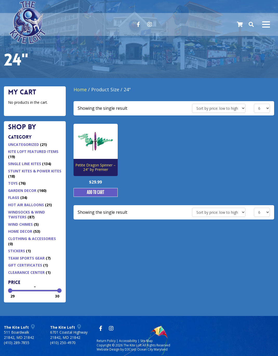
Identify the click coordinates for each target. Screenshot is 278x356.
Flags (13, 197)
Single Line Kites (24, 163)
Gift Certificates (25, 265)
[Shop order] (219, 108)
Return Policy (106, 341)
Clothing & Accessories (32, 238)
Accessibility (128, 341)
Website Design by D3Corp (116, 349)
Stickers (16, 250)
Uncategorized (23, 144)
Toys (13, 183)
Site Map (146, 341)
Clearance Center (26, 272)
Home (80, 89)
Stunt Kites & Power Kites (34, 171)
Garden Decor (22, 190)
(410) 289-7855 (16, 342)
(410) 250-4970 (63, 342)
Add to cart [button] (95, 192)
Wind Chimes (20, 224)
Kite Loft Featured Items (33, 151)
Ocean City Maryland (152, 349)
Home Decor (20, 231)
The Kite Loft (132, 345)
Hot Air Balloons (26, 204)
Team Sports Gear (26, 258)
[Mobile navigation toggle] (266, 24)
